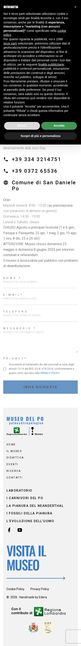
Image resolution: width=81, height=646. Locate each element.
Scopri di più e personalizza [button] (40, 136)
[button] (75, 6)
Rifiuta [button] (22, 125)
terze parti (10, 43)
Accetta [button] (59, 125)
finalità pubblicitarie (51, 64)
